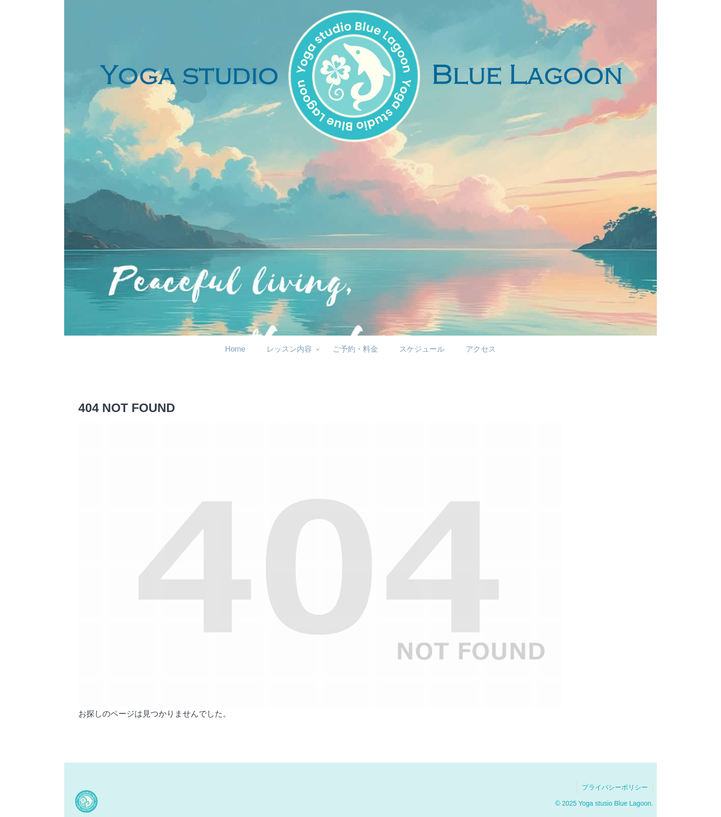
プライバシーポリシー (615, 787)
